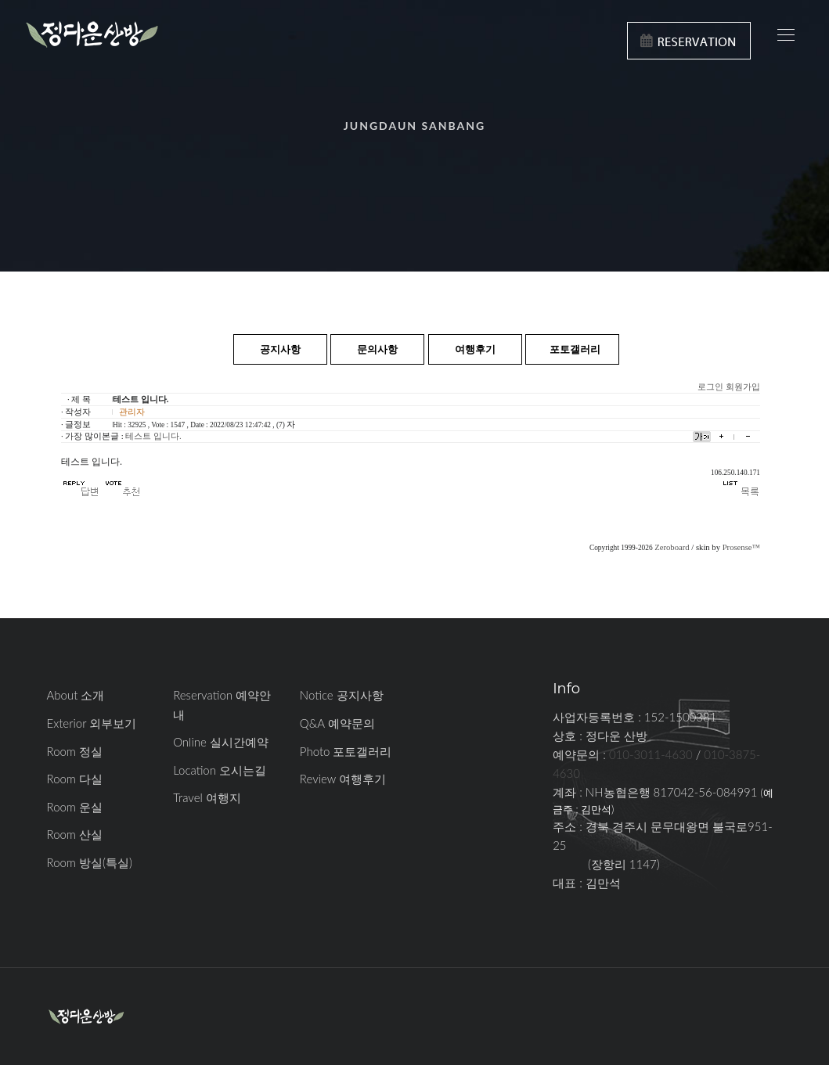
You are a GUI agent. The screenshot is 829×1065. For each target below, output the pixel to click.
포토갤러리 (575, 349)
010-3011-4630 (651, 754)
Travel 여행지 (207, 797)
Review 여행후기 (343, 779)
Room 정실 (75, 751)
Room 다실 (75, 779)
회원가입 (743, 387)
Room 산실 (75, 834)
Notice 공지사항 (342, 695)
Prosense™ (741, 547)
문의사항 (377, 349)
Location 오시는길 (219, 770)
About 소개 (76, 695)
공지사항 (280, 349)
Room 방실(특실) (89, 862)
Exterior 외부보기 (92, 723)
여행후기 (475, 349)
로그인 (710, 387)
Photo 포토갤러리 (346, 751)
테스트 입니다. (153, 436)
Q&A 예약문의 (337, 723)
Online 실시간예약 (221, 742)
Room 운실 (75, 807)
